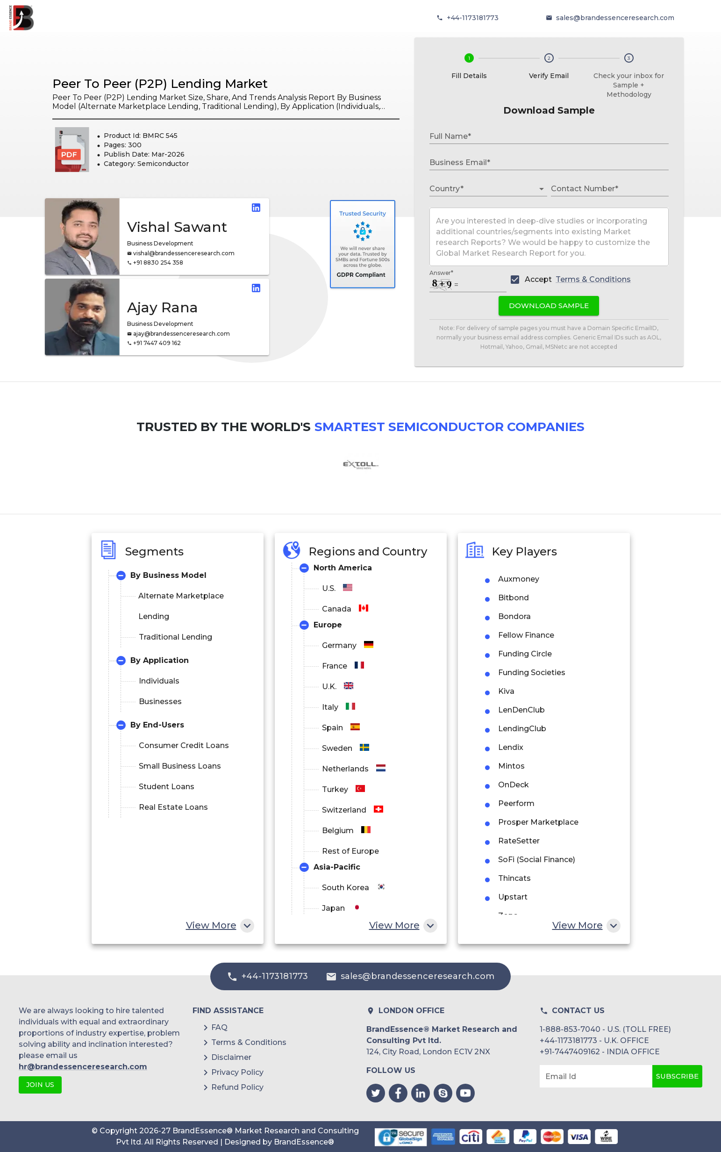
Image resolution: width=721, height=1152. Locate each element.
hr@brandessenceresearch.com (83, 1066)
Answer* (441, 273)
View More (219, 925)
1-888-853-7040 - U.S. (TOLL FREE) (605, 1029)
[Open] (541, 188)
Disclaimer (231, 1057)
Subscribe (677, 1076)
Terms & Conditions (593, 279)
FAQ (219, 1027)
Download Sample (549, 306)
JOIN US (40, 1085)
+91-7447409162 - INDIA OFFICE (600, 1051)
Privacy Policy (237, 1072)
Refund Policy (237, 1087)
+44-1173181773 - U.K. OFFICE (594, 1040)
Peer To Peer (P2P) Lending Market (160, 83)
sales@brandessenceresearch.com (615, 18)
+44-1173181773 (473, 18)
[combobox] (481, 188)
